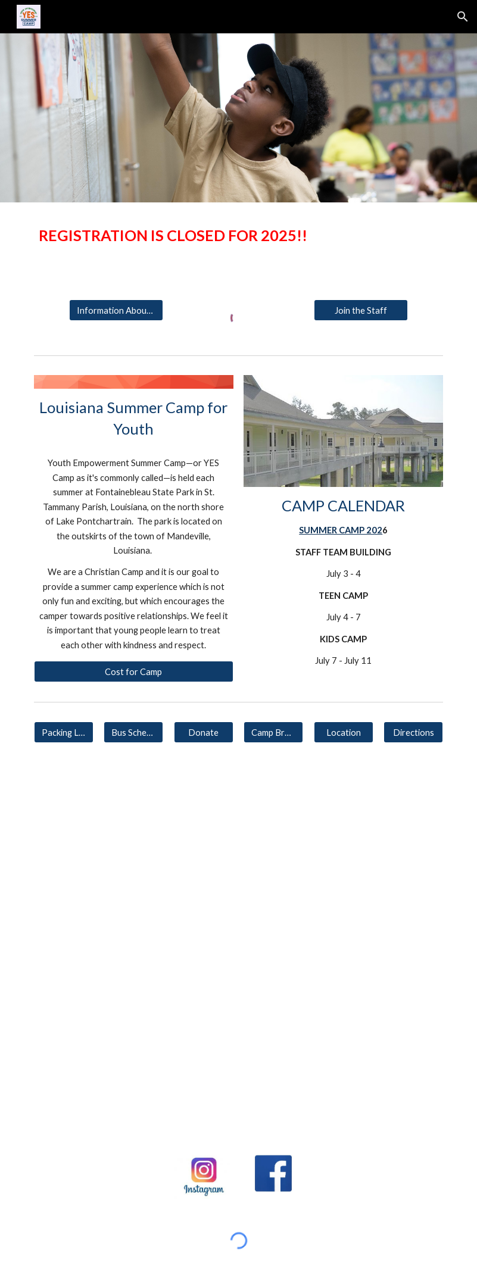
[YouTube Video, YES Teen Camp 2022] (378, 975)
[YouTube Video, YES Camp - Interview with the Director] (238, 1085)
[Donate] (203, 732)
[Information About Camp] (116, 310)
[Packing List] (64, 732)
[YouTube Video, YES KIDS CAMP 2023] (238, 975)
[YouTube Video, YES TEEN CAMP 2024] (133, 839)
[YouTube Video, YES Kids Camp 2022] (98, 1085)
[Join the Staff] (361, 310)
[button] (462, 16)
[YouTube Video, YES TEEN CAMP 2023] (98, 975)
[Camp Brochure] (273, 732)
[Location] (343, 732)
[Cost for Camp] (134, 671)
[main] (238, 235)
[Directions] (413, 732)
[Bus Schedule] (133, 732)
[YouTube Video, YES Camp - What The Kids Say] (378, 1085)
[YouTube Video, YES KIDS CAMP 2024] (343, 839)
